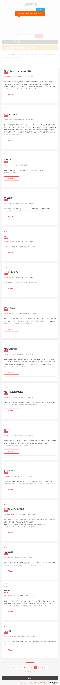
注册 (25, 683)
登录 (21, 683)
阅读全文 (10, 94)
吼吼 (5, 236)
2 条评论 (34, 313)
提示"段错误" (8, 471)
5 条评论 (34, 165)
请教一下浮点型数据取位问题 (13, 392)
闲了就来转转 (8, 198)
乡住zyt (9, 203)
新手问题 (7, 591)
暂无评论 (30, 76)
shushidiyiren (10, 165)
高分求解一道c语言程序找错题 (14, 509)
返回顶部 (30, 678)
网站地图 (30, 683)
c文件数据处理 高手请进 (12, 272)
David (8, 76)
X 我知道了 (40, 9)
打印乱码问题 (8, 552)
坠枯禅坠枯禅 (10, 313)
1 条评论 (31, 277)
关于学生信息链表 (10, 308)
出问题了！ (7, 160)
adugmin (9, 596)
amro (8, 476)
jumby (8, 354)
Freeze (9, 241)
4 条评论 (32, 596)
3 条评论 (30, 557)
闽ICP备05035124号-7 (40, 683)
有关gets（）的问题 (10, 114)
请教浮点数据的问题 (10, 349)
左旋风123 (10, 636)
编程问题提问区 (19, 76)
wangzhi (9, 119)
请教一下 (7, 430)
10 (46, 668)
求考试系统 (7, 631)
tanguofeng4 (10, 514)
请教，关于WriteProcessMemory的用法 (17, 71)
